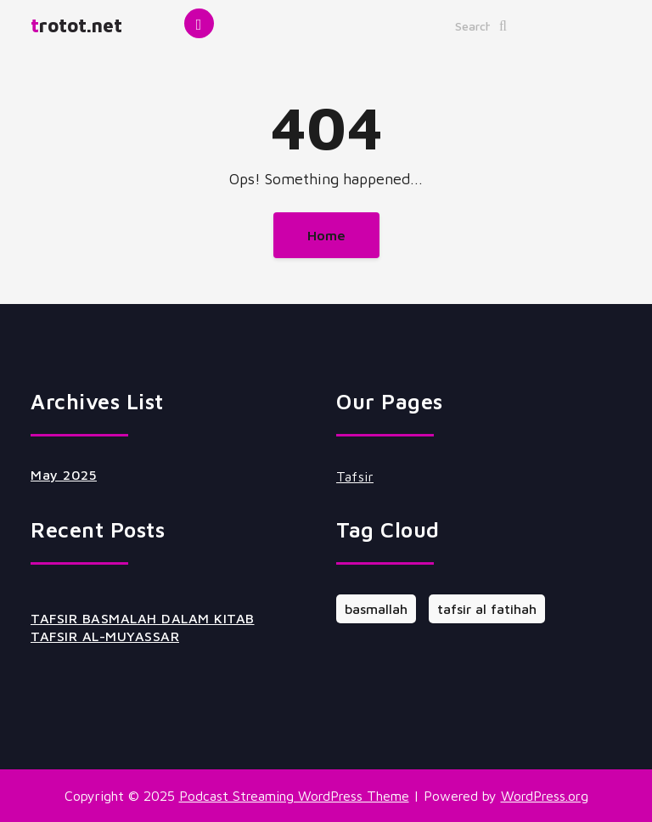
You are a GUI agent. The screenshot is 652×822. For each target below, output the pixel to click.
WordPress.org (544, 795)
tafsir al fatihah (487, 608)
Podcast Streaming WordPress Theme (294, 795)
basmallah (376, 608)
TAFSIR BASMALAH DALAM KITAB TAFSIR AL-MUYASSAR (143, 627)
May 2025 (64, 474)
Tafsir (355, 476)
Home (326, 235)
